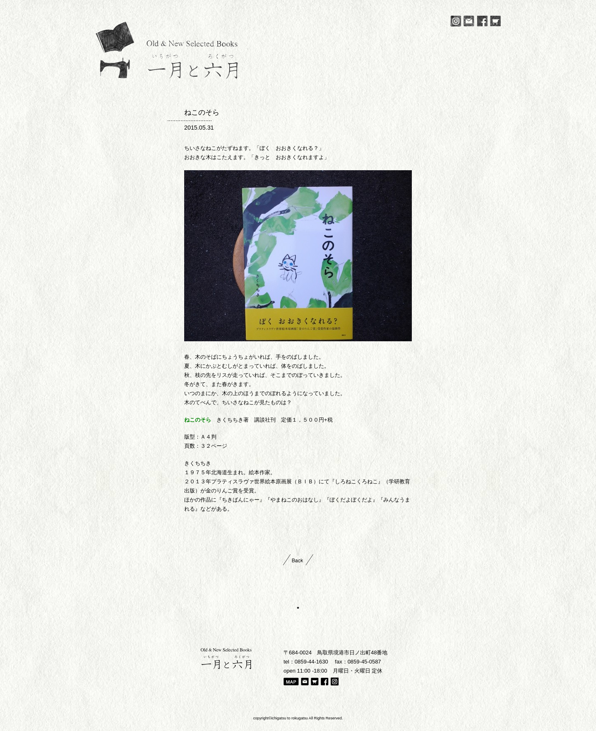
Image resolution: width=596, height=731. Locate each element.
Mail (469, 21)
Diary (411, 74)
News (270, 74)
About (300, 74)
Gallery (332, 74)
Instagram (455, 21)
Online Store (482, 74)
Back (298, 559)
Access (443, 74)
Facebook (482, 21)
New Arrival (372, 74)
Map (291, 682)
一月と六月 (166, 50)
